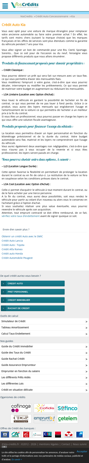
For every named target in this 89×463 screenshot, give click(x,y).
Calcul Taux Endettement (15, 333)
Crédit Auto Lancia (12, 240)
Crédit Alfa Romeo (12, 249)
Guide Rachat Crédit (13, 358)
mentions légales (49, 444)
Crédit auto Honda (12, 253)
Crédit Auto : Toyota (13, 245)
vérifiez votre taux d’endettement (21, 216)
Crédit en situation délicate (17, 389)
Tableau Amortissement (15, 327)
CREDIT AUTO (15, 283)
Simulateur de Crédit (13, 321)
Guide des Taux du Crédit (16, 352)
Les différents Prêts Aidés (16, 377)
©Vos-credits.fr (11, 444)
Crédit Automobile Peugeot (17, 257)
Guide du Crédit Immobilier (17, 346)
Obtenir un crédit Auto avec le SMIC (22, 236)
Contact (65, 444)
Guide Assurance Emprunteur (18, 365)
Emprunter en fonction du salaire (20, 371)
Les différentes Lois (12, 383)
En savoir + (17, 459)
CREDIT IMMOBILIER (19, 300)
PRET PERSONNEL (18, 291)
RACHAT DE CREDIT (19, 308)
